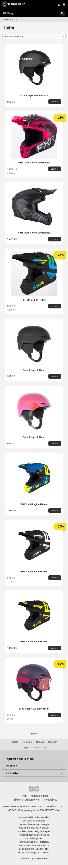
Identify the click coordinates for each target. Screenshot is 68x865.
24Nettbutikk (40, 858)
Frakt (24, 795)
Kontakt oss (40, 747)
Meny (7, 13)
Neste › (34, 733)
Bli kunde (27, 742)
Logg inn (26, 747)
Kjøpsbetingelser (39, 795)
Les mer (40, 848)
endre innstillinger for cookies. (34, 852)
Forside (5, 20)
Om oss (40, 742)
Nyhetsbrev (50, 799)
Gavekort (52, 742)
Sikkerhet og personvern (27, 799)
